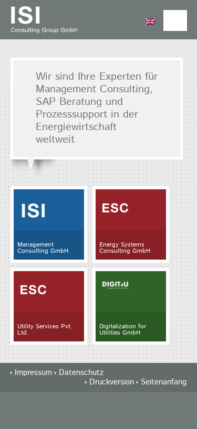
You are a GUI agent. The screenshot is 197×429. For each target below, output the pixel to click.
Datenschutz (81, 372)
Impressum (33, 372)
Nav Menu (175, 20)
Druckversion (113, 382)
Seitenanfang (163, 382)
